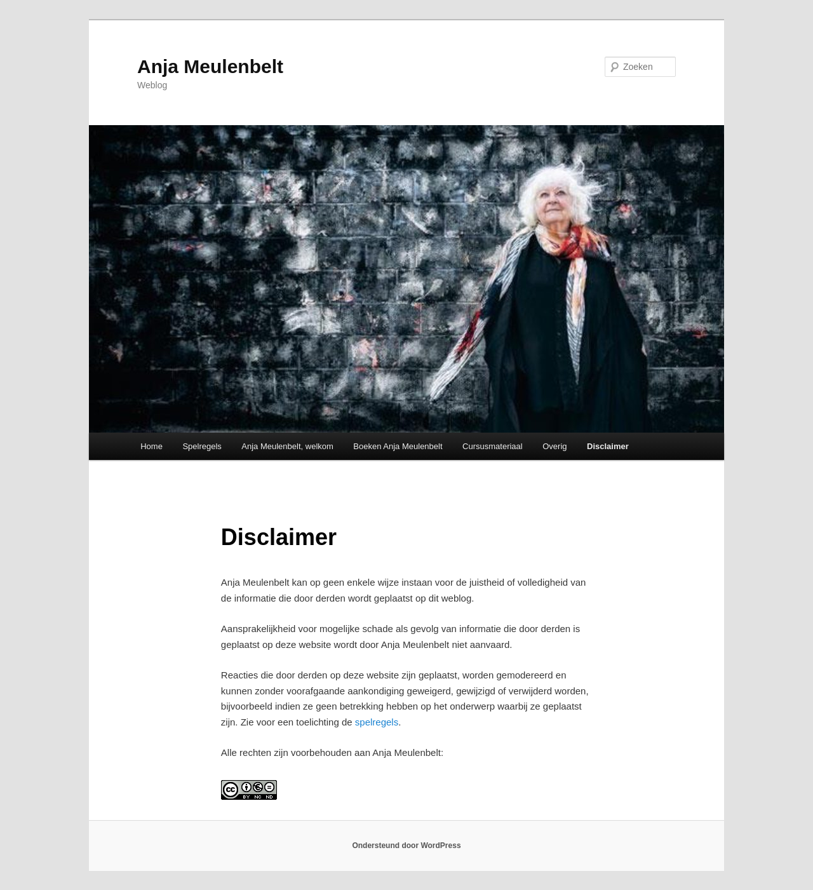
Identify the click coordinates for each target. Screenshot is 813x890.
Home (151, 446)
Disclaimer (608, 446)
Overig (554, 446)
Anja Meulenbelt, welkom (287, 446)
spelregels (376, 722)
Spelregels (201, 446)
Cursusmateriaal (492, 446)
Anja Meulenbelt (210, 66)
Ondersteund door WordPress (406, 845)
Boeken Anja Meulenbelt (397, 446)
